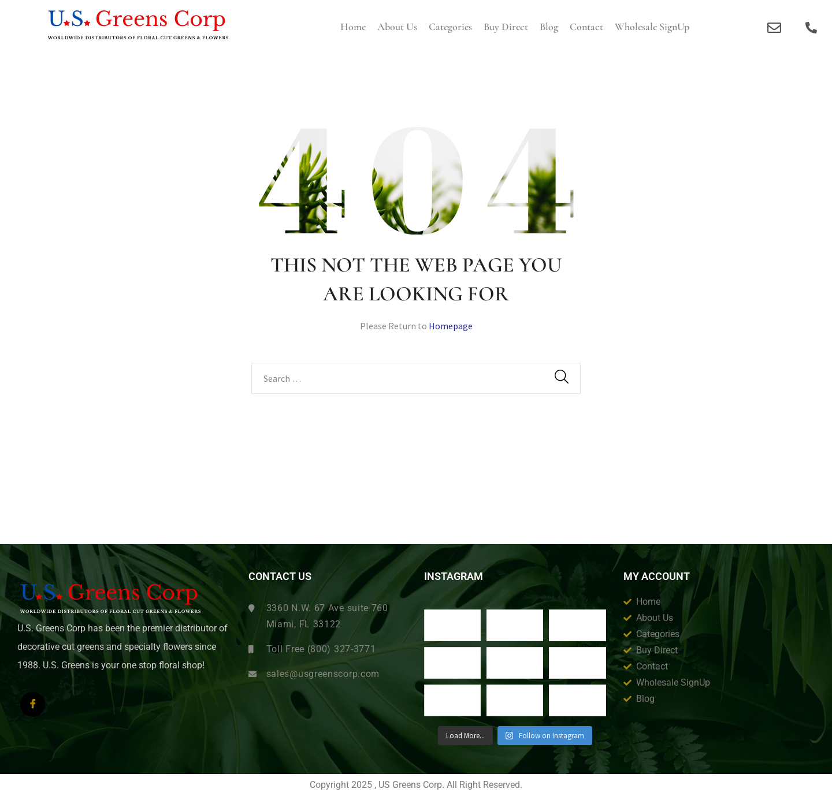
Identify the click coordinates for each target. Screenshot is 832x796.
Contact (586, 26)
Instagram (453, 576)
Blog (549, 26)
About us (397, 26)
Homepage (451, 326)
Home (353, 26)
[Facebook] (32, 704)
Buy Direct (506, 26)
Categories (450, 26)
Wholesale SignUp (652, 26)
